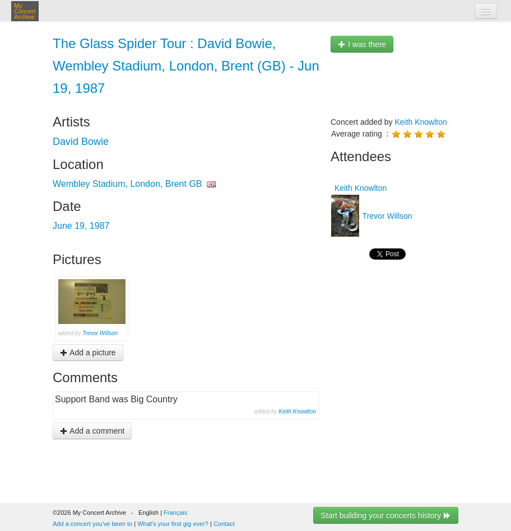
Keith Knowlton (297, 411)
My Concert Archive (25, 11)
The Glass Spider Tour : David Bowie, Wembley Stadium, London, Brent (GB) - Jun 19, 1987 (186, 66)
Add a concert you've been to (92, 523)
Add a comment (92, 430)
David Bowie (81, 141)
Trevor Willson (100, 333)
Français (175, 512)
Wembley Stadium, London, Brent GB (127, 184)
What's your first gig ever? (172, 523)
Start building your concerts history (385, 515)
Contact (224, 523)
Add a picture (88, 352)
